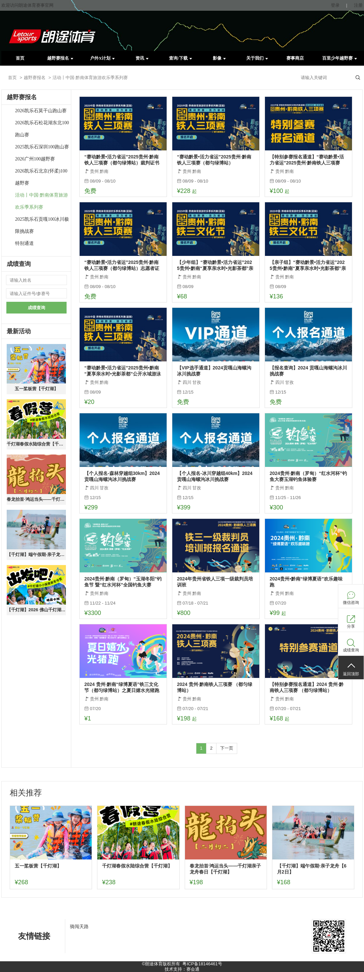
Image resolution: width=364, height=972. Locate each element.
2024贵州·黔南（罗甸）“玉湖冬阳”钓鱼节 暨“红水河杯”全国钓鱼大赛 (123, 581)
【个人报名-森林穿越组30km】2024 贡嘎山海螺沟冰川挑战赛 (122, 476)
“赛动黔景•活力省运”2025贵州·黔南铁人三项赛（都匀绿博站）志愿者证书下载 (121, 265)
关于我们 (257, 58)
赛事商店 (295, 58)
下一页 (226, 748)
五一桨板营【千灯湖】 (36, 388)
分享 (351, 626)
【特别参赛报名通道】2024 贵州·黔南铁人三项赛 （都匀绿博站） (307, 687)
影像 (219, 58)
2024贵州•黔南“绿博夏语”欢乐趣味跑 (306, 581)
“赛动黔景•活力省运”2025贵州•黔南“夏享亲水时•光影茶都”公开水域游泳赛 (122, 371)
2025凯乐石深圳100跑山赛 (42, 146)
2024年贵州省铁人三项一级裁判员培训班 (215, 581)
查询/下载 (180, 58)
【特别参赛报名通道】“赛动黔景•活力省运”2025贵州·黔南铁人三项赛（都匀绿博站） (307, 160)
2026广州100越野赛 (35, 158)
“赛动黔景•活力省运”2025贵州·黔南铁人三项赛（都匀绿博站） (214, 159)
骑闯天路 (79, 926)
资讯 (142, 58)
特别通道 (24, 243)
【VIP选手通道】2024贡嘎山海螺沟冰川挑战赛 (214, 370)
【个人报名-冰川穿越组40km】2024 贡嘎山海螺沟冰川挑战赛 (215, 476)
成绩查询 (36, 307)
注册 (358, 5)
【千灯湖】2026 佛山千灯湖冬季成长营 (36, 609)
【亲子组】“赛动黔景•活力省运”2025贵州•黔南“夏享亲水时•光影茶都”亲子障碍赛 (308, 265)
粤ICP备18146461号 (202, 963)
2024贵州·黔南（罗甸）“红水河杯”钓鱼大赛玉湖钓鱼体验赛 (308, 476)
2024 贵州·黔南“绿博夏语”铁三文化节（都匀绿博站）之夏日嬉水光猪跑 (121, 687)
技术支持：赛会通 (182, 969)
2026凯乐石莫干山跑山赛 (41, 110)
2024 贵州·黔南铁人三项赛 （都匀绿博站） (214, 687)
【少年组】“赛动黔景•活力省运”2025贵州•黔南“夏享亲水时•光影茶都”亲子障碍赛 (215, 265)
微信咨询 (351, 602)
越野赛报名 (60, 58)
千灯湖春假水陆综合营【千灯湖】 (36, 443)
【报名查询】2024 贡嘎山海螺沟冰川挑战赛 (308, 370)
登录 (335, 5)
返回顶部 (351, 674)
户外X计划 (102, 58)
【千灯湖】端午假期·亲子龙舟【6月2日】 (36, 554)
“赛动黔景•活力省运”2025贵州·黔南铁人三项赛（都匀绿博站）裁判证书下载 (121, 160)
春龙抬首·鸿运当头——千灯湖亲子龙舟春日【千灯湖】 (36, 499)
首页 (20, 58)
